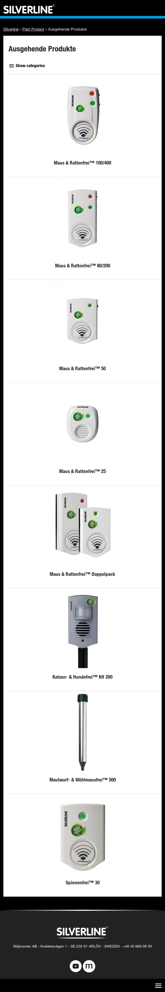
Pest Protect (33, 29)
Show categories (26, 65)
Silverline (11, 29)
